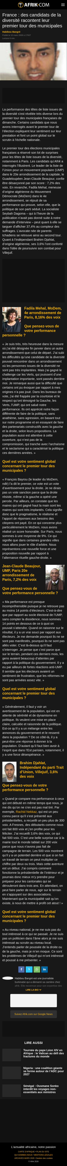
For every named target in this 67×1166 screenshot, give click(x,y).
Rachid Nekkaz (26, 811)
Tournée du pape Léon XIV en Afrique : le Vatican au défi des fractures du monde (43, 1053)
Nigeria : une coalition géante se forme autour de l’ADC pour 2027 (43, 1071)
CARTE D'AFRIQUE (26, 1152)
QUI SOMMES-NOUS (23, 1155)
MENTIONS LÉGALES (43, 1155)
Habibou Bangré (11, 31)
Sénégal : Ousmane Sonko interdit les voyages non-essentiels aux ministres (41, 1089)
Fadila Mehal (35, 308)
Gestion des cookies (44, 1158)
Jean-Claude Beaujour (21, 566)
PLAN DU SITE (42, 1152)
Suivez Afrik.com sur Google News (33, 1014)
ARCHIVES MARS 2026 (24, 1158)
